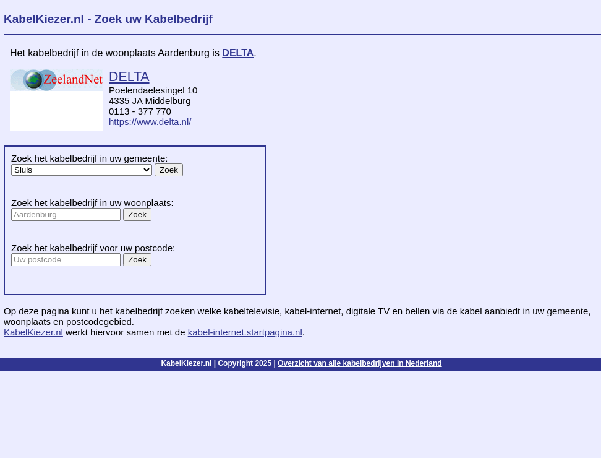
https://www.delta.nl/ (150, 121)
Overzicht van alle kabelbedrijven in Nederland (359, 363)
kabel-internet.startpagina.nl (245, 332)
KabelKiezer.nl (33, 332)
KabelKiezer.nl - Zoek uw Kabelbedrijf (108, 18)
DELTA (238, 53)
